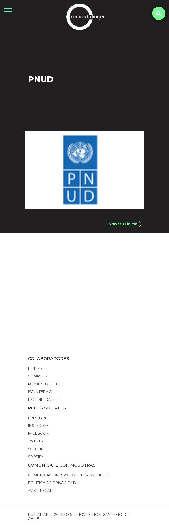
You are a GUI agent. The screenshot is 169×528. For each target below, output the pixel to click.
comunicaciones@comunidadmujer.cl (69, 475)
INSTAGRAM (39, 426)
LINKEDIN (37, 418)
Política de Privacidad (52, 483)
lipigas (35, 368)
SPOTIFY (35, 457)
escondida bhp (44, 399)
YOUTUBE (37, 449)
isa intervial (41, 392)
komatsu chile (43, 384)
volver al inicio (123, 224)
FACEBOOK (38, 433)
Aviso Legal (40, 491)
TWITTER (36, 441)
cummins (37, 376)
